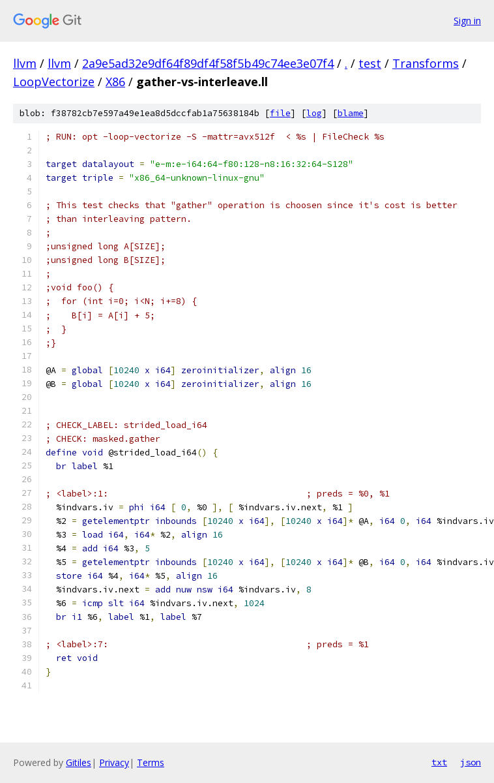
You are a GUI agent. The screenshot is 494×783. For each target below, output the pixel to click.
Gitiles (78, 762)
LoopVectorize (53, 81)
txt (439, 762)
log (314, 113)
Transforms (425, 63)
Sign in (467, 20)
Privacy (114, 762)
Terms (150, 762)
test (369, 63)
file (280, 113)
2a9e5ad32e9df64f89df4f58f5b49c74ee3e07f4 (208, 63)
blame (351, 113)
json (470, 762)
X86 (115, 81)
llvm (24, 63)
